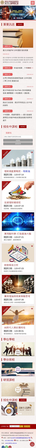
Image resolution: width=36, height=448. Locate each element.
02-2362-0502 (9, 440)
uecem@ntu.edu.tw (11, 443)
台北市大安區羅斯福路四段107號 (20, 438)
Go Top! (32, 444)
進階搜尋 (18, 144)
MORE (20, 24)
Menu (33, 3)
